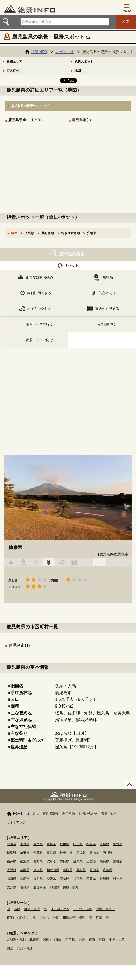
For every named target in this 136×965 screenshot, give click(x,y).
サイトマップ (16, 822)
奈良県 (38, 870)
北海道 (11, 844)
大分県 (11, 887)
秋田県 (64, 844)
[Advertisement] (68, 173)
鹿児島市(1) (81, 120)
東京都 (51, 853)
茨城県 (104, 844)
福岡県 (78, 878)
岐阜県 (51, 861)
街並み (44, 918)
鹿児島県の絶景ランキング (30, 106)
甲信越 (70, 940)
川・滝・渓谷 (82, 909)
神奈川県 (66, 853)
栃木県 (117, 844)
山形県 (78, 844)
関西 (102, 940)
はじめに (32, 813)
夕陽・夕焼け (105, 909)
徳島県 (24, 878)
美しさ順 (47, 233)
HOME (17, 813)
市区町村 (13, 71)
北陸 (82, 940)
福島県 (91, 844)
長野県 (38, 861)
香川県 (38, 878)
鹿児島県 (39, 887)
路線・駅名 (71, 887)
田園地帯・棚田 (74, 918)
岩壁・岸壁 (32, 909)
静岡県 (64, 861)
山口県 (11, 878)
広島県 (107, 870)
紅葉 (99, 918)
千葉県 (38, 853)
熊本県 (117, 878)
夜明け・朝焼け (18, 918)
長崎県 (104, 878)
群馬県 (11, 853)
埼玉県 (24, 853)
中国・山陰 (117, 940)
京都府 (117, 861)
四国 (10, 948)
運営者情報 (50, 813)
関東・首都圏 (52, 940)
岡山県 (94, 870)
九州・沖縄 (25, 948)
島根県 (81, 870)
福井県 (11, 861)
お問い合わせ (88, 813)
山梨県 (24, 861)
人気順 (29, 233)
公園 (56, 918)
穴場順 (91, 233)
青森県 (24, 844)
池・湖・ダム (60, 909)
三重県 (91, 861)
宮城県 (51, 844)
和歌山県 (53, 870)
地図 (78, 71)
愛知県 (78, 861)
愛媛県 (51, 878)
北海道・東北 (16, 940)
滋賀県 (104, 861)
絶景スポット (84, 61)
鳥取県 (67, 870)
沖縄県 (54, 887)
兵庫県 (24, 870)
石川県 (107, 853)
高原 (17, 909)
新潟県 (81, 853)
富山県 (94, 853)
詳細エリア (14, 61)
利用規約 (68, 813)
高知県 (64, 878)
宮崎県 (24, 887)
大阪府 (11, 870)
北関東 (34, 940)
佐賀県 (91, 878)
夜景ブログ (109, 813)
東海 (92, 940)
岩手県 (38, 844)
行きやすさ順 (70, 233)
